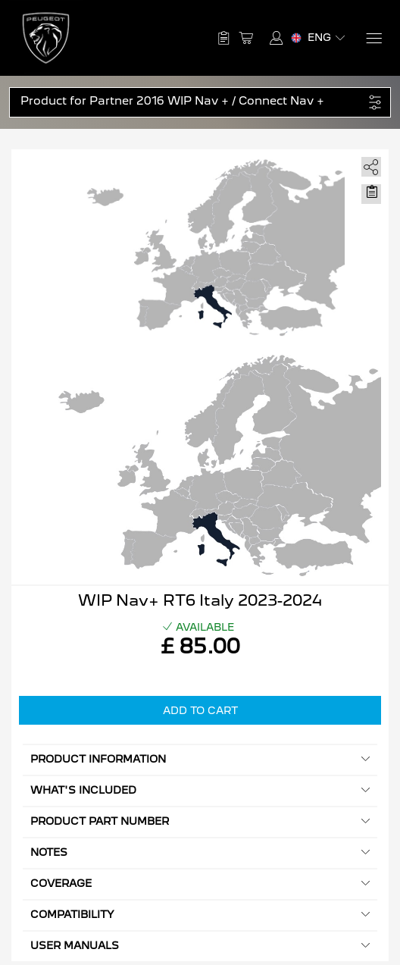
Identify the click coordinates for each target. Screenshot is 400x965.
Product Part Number (200, 821)
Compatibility (200, 914)
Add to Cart (200, 710)
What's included (200, 790)
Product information (200, 759)
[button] (192, 101)
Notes (200, 852)
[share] (368, 164)
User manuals (200, 945)
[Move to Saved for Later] (371, 191)
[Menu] (373, 38)
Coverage (200, 883)
